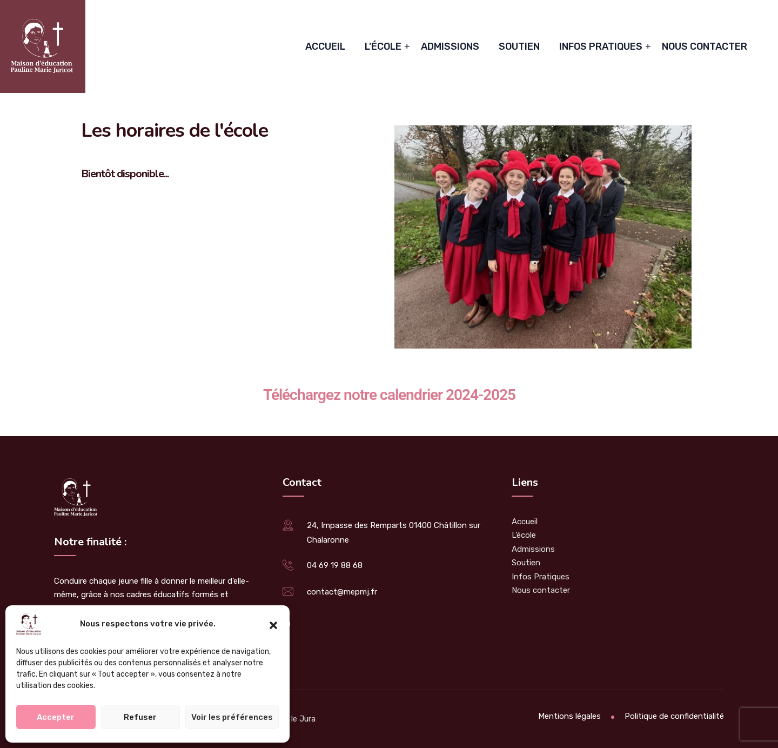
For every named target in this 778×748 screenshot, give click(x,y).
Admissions (450, 46)
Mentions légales (569, 716)
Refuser (140, 717)
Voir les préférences (232, 717)
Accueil (325, 46)
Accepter (56, 717)
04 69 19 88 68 (335, 565)
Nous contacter (704, 46)
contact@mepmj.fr (342, 592)
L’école (383, 46)
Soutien (519, 46)
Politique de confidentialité (674, 716)
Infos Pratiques (600, 46)
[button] (273, 624)
